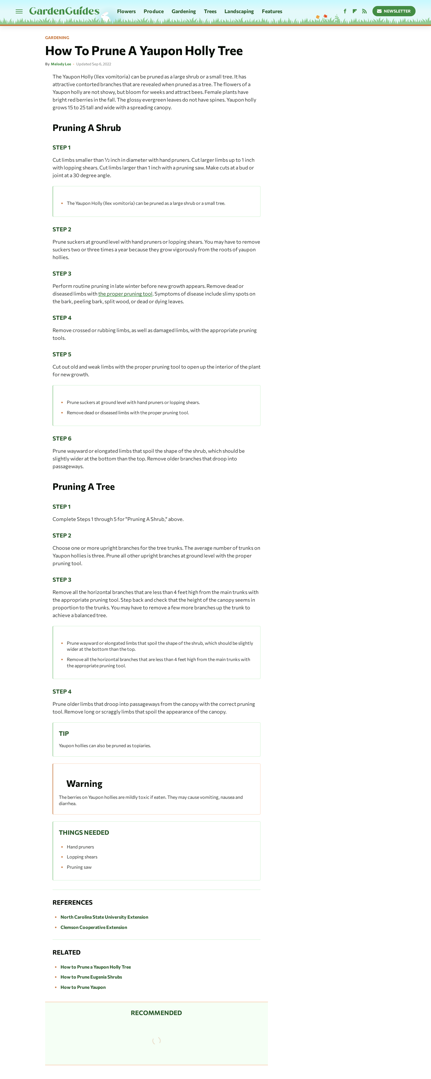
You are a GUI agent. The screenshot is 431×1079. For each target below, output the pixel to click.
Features (272, 11)
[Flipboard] (355, 11)
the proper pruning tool (125, 293)
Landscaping (239, 11)
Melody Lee (61, 64)
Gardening (184, 11)
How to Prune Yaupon (83, 987)
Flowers (126, 11)
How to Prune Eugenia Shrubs (91, 976)
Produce (154, 11)
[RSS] (364, 11)
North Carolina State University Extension (104, 917)
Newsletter (394, 11)
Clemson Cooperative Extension (94, 927)
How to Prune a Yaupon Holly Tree (96, 966)
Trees (210, 11)
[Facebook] (345, 11)
